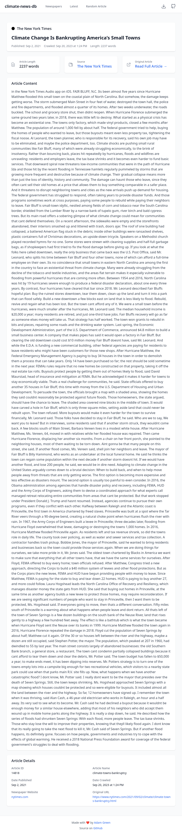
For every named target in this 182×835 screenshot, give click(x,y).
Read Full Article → (151, 66)
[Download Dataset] (164, 6)
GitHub (98, 828)
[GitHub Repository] (173, 6)
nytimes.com (20, 797)
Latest (74, 6)
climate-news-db (21, 6)
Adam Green (102, 822)
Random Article (96, 6)
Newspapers (53, 6)
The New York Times (94, 66)
